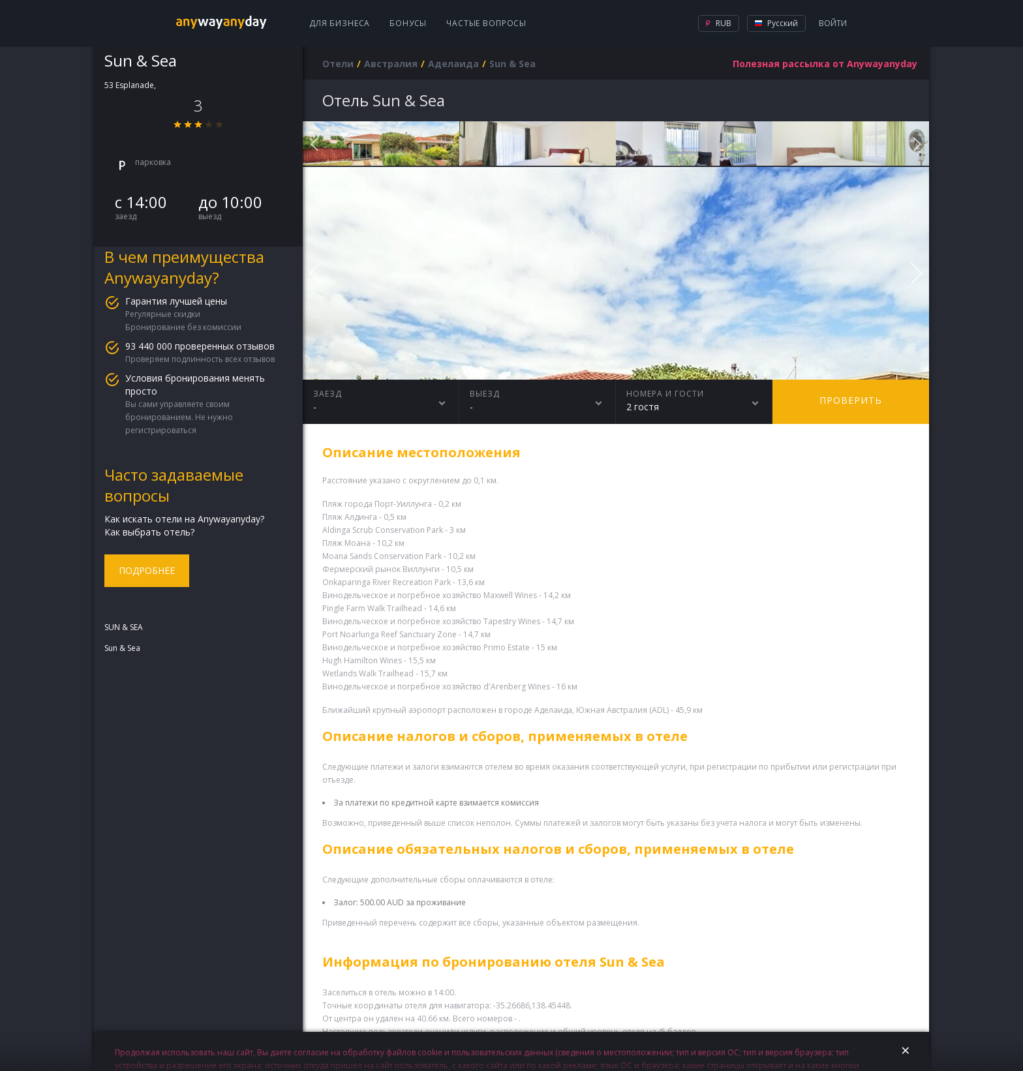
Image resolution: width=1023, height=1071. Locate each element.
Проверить (850, 400)
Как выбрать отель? (149, 532)
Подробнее (147, 570)
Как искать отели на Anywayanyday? (184, 519)
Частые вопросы (486, 23)
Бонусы (408, 23)
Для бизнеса (339, 23)
